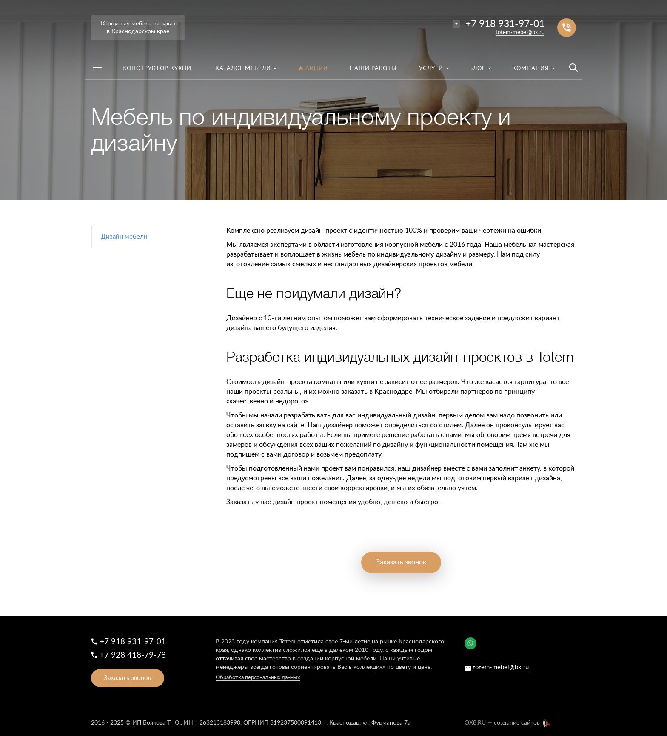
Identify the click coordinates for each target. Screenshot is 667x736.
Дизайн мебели (124, 237)
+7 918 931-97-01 (504, 24)
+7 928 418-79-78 (133, 655)
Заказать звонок (401, 562)
